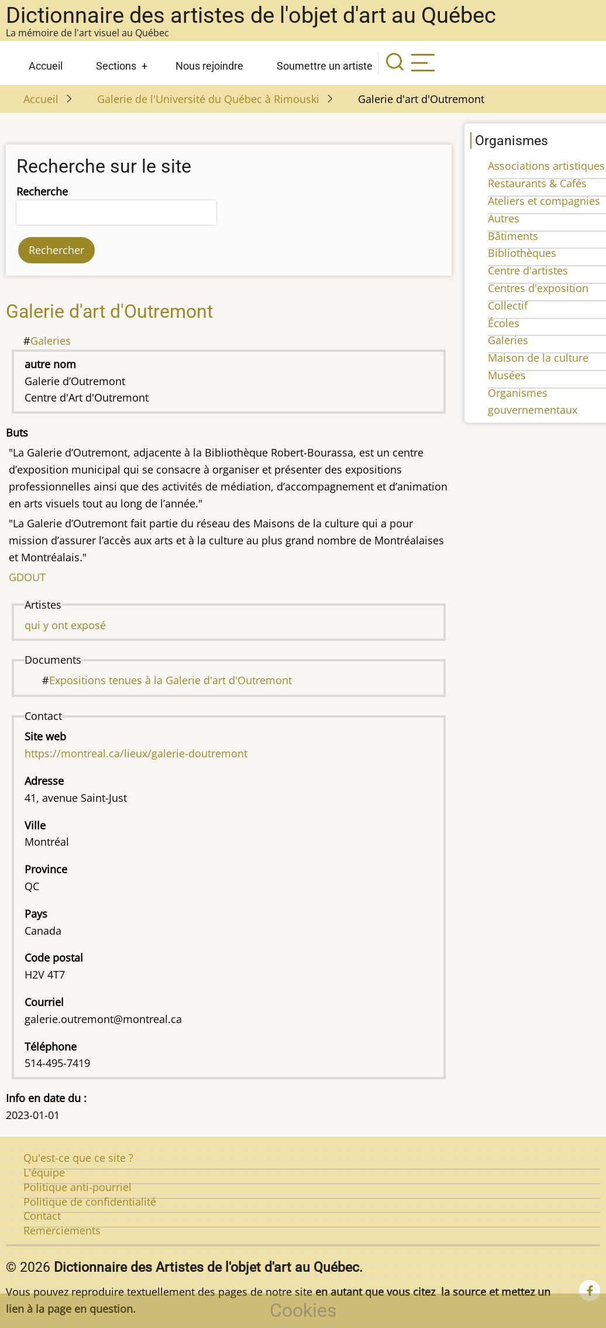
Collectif (508, 305)
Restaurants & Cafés (537, 183)
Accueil (46, 66)
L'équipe (44, 1172)
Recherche (42, 191)
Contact (42, 1216)
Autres (503, 218)
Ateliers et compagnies (544, 201)
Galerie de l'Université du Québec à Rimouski (208, 99)
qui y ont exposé (65, 625)
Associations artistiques (546, 166)
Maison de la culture (538, 358)
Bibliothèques (522, 253)
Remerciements (62, 1230)
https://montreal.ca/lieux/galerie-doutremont (136, 753)
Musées (507, 375)
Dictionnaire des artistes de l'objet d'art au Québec (251, 15)
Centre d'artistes (528, 270)
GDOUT (27, 577)
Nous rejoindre (209, 66)
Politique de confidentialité (89, 1202)
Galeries (50, 341)
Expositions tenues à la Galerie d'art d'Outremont (170, 680)
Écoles (503, 323)
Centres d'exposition (538, 288)
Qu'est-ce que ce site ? (78, 1158)
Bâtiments (513, 236)
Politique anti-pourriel (77, 1187)
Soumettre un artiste (325, 66)
